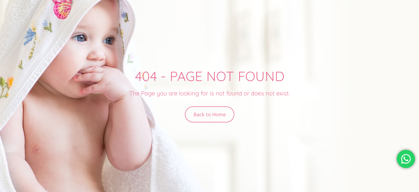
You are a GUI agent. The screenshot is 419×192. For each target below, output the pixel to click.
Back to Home (209, 114)
